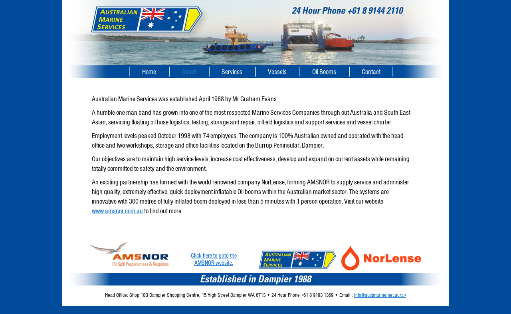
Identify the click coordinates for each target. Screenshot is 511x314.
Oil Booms (324, 71)
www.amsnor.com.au (117, 210)
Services (232, 71)
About (189, 71)
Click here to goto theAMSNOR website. (214, 259)
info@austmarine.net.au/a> (380, 295)
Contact (371, 71)
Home (149, 71)
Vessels (277, 71)
